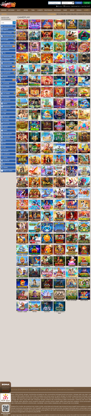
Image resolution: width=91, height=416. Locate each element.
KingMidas (5, 137)
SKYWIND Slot (6, 134)
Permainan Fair (24, 389)
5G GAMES (5, 87)
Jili (8, 80)
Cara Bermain (34, 389)
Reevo (4, 103)
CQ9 (3, 113)
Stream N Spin (8, 46)
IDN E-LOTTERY (8, 33)
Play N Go (5, 124)
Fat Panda (8, 93)
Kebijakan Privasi (13, 389)
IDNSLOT (8, 29)
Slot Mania (8, 43)
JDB (3, 147)
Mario (4, 130)
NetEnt (4, 127)
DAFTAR (87, 3)
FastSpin (5, 120)
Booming (5, 97)
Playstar (5, 83)
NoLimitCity (8, 73)
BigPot (4, 90)
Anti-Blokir (71, 389)
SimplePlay (5, 100)
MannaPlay (5, 107)
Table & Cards (6, 171)
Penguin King (8, 70)
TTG (3, 53)
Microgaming (8, 63)
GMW (3, 110)
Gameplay (5, 154)
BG (3, 164)
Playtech (5, 50)
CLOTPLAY (5, 161)
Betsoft (4, 150)
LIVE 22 (4, 157)
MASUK (78, 3)
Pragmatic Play (8, 36)
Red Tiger (5, 117)
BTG (3, 144)
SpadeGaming (8, 56)
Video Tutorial (52, 389)
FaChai (4, 76)
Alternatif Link (62, 389)
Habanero (8, 60)
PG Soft (8, 39)
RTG (3, 140)
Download (43, 389)
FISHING (4, 167)
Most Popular (7, 26)
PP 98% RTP (8, 66)
